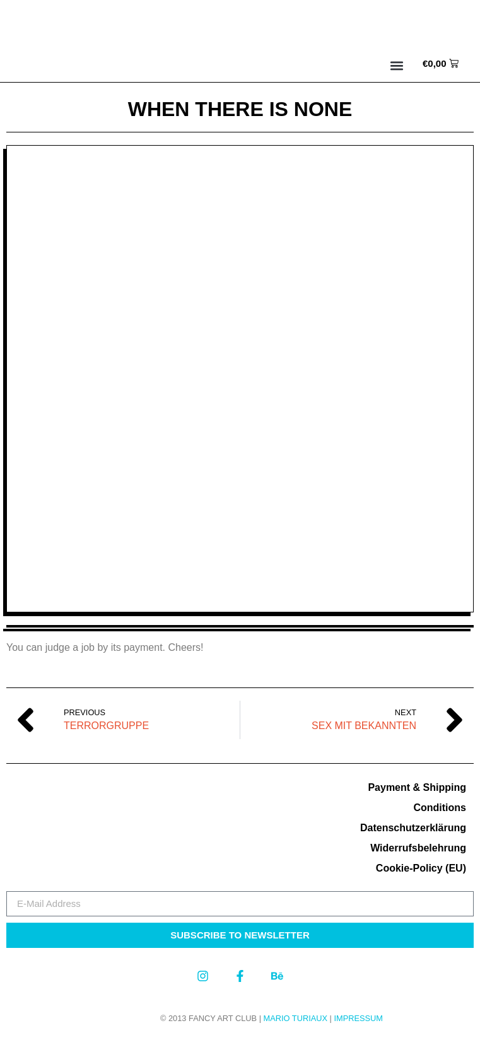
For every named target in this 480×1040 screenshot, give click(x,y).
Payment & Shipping (417, 787)
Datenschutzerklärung (413, 827)
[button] (397, 65)
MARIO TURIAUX (295, 1018)
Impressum (358, 1018)
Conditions (439, 807)
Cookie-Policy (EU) (421, 868)
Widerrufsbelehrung (418, 848)
